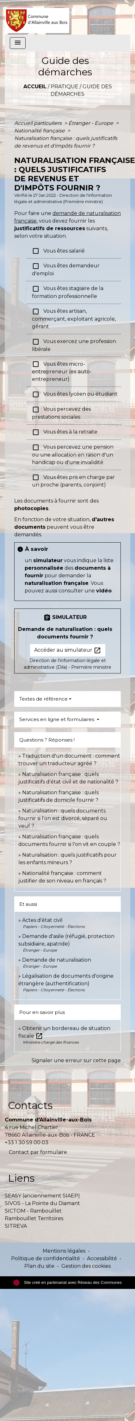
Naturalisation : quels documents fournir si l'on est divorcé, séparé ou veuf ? (62, 818)
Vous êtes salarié (58, 251)
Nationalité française (40, 131)
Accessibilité (102, 1258)
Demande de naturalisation (56, 960)
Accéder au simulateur (67, 650)
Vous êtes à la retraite (64, 432)
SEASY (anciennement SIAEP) (42, 1196)
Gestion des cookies (86, 1266)
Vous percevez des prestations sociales (61, 413)
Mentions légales (64, 1251)
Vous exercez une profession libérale (74, 345)
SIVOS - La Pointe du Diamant (42, 1203)
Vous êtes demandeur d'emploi (66, 269)
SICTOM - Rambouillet (33, 1211)
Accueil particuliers (38, 123)
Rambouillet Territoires (34, 1218)
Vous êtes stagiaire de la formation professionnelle (67, 292)
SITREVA (16, 1226)
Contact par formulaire (38, 1152)
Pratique (64, 87)
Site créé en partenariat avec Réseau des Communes (67, 1282)
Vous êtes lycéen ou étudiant (75, 394)
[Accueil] (37, 17)
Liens (21, 1178)
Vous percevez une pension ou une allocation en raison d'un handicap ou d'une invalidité (73, 454)
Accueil (34, 87)
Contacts (30, 1105)
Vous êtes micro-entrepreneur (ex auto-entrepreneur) (62, 371)
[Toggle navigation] (18, 43)
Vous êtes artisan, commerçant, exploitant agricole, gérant (74, 318)
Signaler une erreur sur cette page (76, 1060)
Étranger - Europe (91, 123)
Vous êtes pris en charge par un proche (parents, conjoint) (73, 481)
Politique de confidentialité (45, 1258)
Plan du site (39, 1266)
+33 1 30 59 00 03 (26, 1142)
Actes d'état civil (42, 920)
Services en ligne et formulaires (57, 719)
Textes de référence (43, 699)
